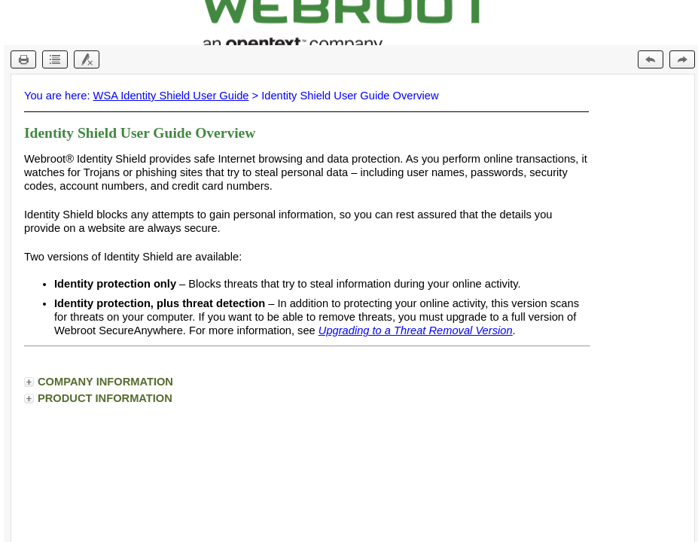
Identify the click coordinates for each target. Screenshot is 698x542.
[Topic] (352, 308)
